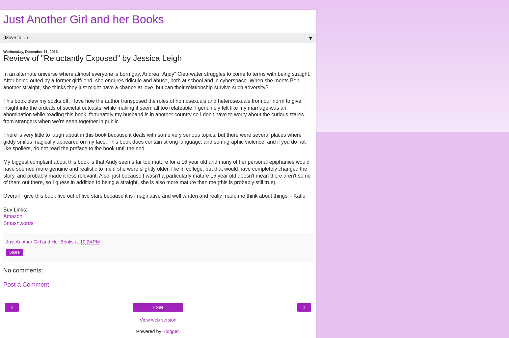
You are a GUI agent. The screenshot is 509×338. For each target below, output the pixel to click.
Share (14, 252)
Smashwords (18, 223)
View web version (158, 320)
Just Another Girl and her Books (83, 19)
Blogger (171, 331)
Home (158, 307)
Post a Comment (26, 284)
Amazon (12, 216)
